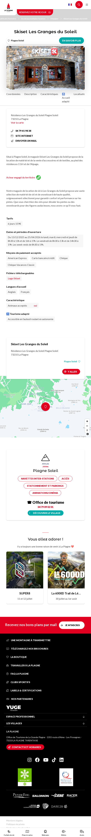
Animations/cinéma (45, 492)
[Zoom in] (87, 421)
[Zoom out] (87, 426)
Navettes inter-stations (37, 478)
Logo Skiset (14, 278)
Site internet (22, 135)
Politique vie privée (15, 824)
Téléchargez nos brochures (27, 648)
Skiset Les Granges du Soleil (75, 19)
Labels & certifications (24, 690)
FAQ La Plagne (17, 673)
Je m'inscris (72, 625)
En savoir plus (71, 40)
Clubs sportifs (18, 682)
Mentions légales (14, 820)
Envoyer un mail (24, 140)
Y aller (72, 371)
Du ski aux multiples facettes (34, 19)
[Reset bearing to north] (87, 430)
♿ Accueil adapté (66, 97)
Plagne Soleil (72, 361)
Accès (65, 478)
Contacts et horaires (26, 747)
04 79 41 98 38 (21, 130)
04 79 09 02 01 (45, 506)
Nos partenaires (19, 699)
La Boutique (16, 657)
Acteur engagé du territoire (23, 177)
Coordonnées (13, 93)
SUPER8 (24, 593)
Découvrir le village (46, 513)
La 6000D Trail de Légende (66, 593)
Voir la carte (17, 122)
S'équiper (55, 19)
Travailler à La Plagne (23, 665)
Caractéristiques (49, 93)
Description (30, 93)
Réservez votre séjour (35, 12)
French (70, 5)
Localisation (80, 93)
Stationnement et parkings (45, 485)
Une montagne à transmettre (28, 640)
